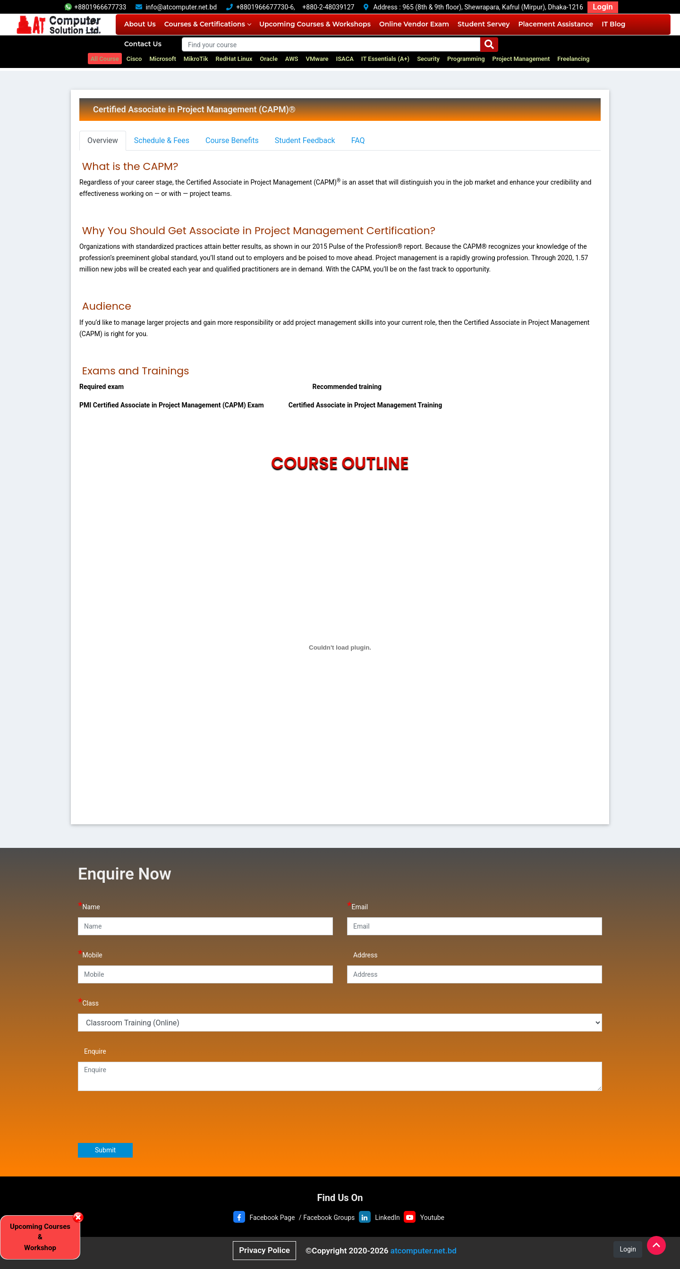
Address (362, 954)
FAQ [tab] (358, 140)
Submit (105, 1150)
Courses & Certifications (207, 24)
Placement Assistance (555, 24)
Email (357, 906)
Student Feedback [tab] (305, 140)
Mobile (90, 954)
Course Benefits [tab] (232, 140)
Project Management (521, 58)
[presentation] (149, 1116)
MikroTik (196, 58)
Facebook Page (272, 1217)
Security (428, 58)
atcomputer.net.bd (424, 1250)
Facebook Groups (329, 1217)
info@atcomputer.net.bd (181, 7)
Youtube (432, 1217)
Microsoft (162, 58)
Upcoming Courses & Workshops (315, 24)
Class (88, 1002)
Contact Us (143, 44)
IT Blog (613, 24)
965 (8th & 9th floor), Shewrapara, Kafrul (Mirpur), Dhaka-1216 (492, 7)
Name (89, 906)
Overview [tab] (102, 140)
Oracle (269, 58)
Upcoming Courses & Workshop (40, 1237)
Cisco (134, 58)
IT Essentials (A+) (385, 58)
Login (602, 6)
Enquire (92, 1050)
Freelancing (573, 58)
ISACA (344, 58)
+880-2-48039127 (328, 7)
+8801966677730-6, (265, 7)
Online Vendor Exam (414, 24)
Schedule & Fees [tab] (161, 140)
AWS (291, 58)
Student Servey (484, 24)
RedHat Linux (234, 58)
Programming (466, 58)
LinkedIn (387, 1217)
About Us (140, 24)
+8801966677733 (95, 7)
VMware (317, 58)
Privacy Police (264, 1250)
